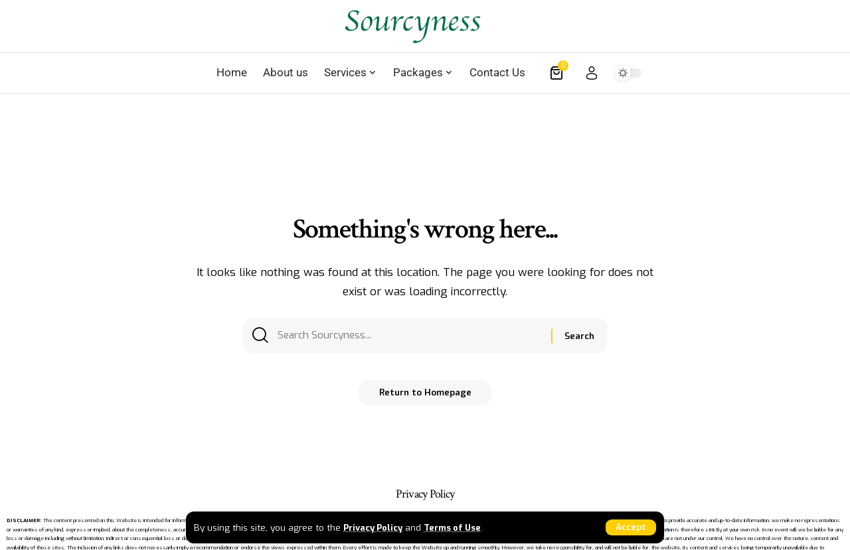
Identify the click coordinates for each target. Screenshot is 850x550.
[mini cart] (557, 73)
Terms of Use (459, 527)
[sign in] (591, 73)
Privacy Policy (375, 527)
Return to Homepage (425, 397)
